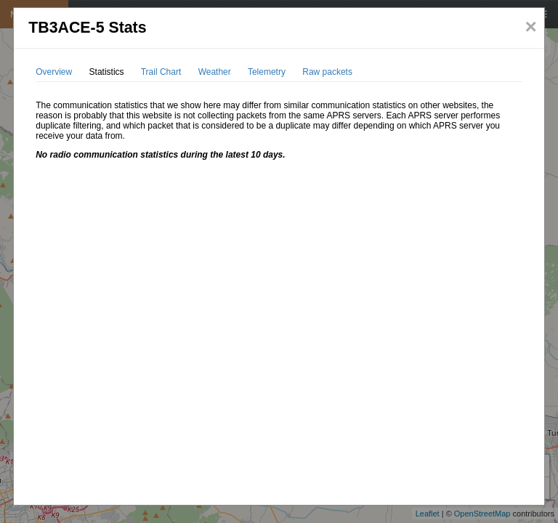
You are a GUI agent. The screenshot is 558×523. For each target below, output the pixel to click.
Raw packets (327, 72)
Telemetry (267, 72)
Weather (214, 72)
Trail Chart (161, 72)
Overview (54, 72)
